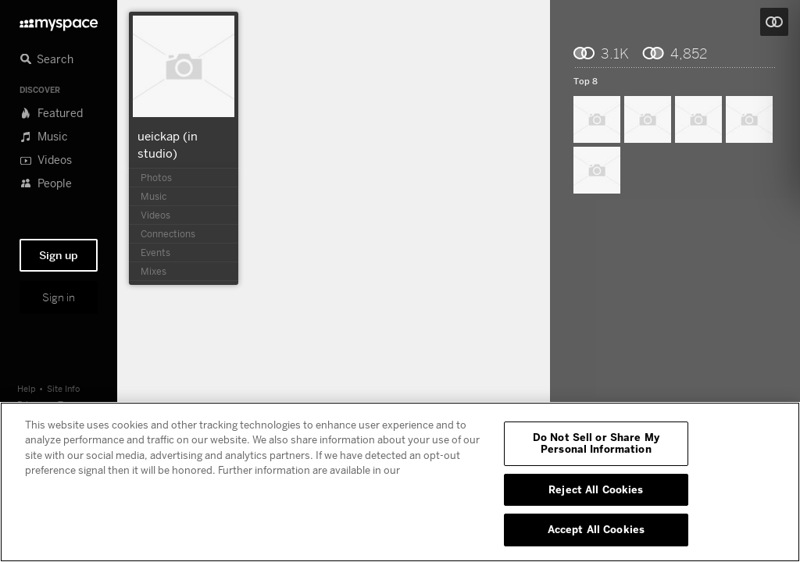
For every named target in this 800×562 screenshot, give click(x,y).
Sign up (58, 255)
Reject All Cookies (595, 489)
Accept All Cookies (596, 529)
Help (26, 388)
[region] (400, 482)
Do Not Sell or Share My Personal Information (596, 443)
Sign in (58, 297)
